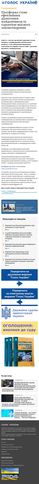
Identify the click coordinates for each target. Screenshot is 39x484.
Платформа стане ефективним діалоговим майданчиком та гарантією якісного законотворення (15, 20)
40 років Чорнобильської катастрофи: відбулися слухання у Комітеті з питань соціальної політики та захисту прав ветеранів (18, 235)
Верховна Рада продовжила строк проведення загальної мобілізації (17, 253)
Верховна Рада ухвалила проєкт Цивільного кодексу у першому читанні (20, 245)
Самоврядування (9, 8)
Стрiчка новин (5, 454)
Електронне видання (7, 463)
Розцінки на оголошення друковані (11, 447)
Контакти (4, 451)
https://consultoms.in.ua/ (9, 168)
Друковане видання (7, 460)
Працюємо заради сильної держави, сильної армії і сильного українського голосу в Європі (25, 209)
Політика (3, 191)
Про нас (3, 442)
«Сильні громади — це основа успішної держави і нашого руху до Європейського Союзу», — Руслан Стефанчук (25, 415)
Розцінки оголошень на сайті (9, 449)
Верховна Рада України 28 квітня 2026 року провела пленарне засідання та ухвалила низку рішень (20, 261)
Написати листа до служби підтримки (12, 465)
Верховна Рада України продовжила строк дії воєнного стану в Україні (20, 226)
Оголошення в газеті (7, 444)
